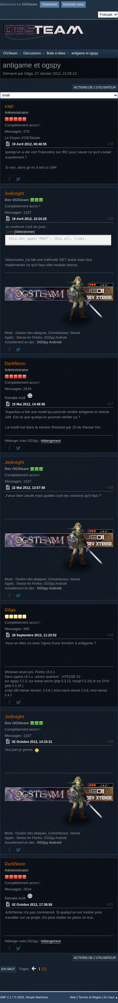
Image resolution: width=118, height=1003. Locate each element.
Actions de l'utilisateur (95, 87)
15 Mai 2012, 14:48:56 (28, 404)
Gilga (10, 610)
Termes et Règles (89, 997)
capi (9, 106)
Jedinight (14, 193)
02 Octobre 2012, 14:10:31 (32, 742)
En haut (8, 969)
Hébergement (51, 441)
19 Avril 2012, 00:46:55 (29, 144)
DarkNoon (15, 363)
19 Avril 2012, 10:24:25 (29, 219)
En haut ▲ (111, 997)
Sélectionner (24, 232)
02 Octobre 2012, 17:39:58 (32, 904)
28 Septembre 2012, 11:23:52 (34, 635)
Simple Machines (37, 997)
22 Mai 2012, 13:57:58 (28, 488)
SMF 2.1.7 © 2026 (12, 997)
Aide (73, 997)
